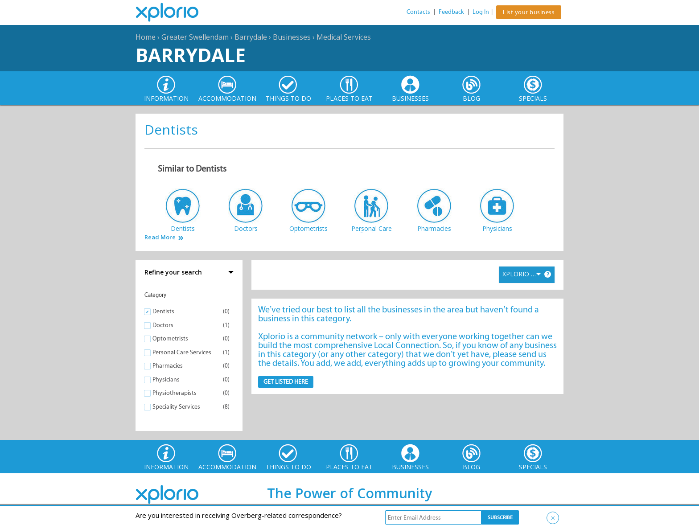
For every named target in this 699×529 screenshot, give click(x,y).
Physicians (166, 379)
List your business (529, 12)
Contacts (418, 12)
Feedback (451, 12)
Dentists (163, 311)
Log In (481, 12)
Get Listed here (285, 381)
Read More (160, 237)
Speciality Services (176, 406)
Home (146, 37)
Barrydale (250, 37)
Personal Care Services (181, 352)
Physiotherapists (174, 393)
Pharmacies (167, 365)
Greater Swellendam (195, 37)
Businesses (292, 37)
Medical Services (344, 37)
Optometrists (170, 338)
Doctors (162, 325)
